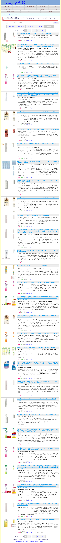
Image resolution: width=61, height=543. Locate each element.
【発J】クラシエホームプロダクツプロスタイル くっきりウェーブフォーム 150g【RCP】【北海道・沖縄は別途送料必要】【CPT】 (38, 448)
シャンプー (6, 6)
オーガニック (30, 11)
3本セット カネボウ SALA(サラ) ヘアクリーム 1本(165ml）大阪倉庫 (36, 347)
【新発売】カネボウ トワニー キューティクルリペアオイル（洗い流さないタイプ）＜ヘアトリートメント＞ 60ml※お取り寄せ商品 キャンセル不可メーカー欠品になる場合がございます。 (38, 231)
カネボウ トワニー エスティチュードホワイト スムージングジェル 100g (35, 63)
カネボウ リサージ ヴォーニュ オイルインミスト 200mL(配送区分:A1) (36, 414)
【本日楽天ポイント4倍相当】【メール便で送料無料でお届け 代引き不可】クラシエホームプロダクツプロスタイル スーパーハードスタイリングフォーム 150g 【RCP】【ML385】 (38, 298)
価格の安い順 (11, 26)
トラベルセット (10, 11)
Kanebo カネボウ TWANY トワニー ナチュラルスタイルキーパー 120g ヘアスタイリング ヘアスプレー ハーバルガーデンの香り (37, 382)
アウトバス (42, 6)
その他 (50, 11)
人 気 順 (39, 26)
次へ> (43, 30)
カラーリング (19, 9)
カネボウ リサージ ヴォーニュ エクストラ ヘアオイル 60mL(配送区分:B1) (36, 399)
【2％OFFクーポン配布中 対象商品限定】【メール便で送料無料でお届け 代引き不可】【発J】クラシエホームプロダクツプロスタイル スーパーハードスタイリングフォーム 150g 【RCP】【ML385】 (38, 430)
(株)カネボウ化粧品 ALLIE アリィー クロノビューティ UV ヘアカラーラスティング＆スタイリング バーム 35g (37, 316)
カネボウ (16, 14)
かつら (42, 9)
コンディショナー (19, 6)
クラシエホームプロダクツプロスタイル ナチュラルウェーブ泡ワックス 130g (37, 333)
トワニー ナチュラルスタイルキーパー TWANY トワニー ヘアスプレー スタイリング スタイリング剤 (37, 504)
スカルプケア (54, 6)
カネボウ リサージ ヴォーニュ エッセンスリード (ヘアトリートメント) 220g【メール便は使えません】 (37, 251)
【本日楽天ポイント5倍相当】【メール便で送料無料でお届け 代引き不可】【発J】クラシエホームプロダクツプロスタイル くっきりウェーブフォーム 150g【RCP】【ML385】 (37, 486)
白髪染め (31, 9)
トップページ (4, 14)
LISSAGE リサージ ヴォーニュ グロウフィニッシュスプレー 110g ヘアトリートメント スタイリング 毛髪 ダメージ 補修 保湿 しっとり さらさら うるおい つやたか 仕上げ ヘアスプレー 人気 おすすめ (38, 94)
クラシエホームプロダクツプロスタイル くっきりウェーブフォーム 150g (36, 282)
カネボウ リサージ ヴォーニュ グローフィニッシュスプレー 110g (34, 33)
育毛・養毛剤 (54, 9)
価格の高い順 (21, 26)
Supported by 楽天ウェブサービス (37, 541)
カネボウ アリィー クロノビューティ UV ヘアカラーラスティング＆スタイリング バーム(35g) (38, 112)
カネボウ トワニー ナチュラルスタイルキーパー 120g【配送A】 (33, 215)
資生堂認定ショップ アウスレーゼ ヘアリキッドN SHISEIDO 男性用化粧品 (36, 519)
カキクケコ (10, 14)
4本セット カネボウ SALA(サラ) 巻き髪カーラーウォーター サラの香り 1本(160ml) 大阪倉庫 (38, 162)
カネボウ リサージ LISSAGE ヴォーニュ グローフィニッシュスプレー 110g (37, 144)
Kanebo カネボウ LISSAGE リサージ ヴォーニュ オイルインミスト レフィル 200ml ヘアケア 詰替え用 (37, 181)
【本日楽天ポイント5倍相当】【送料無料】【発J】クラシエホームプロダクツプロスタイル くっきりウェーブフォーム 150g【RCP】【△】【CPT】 (37, 76)
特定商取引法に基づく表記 (22, 541)
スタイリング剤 (6, 9)
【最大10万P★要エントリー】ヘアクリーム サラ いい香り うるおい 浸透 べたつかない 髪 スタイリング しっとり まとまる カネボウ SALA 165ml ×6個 (37, 45)
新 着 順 (30, 26)
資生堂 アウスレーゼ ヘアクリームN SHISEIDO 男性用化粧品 (33, 266)
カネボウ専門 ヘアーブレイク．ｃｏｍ (15, 3)
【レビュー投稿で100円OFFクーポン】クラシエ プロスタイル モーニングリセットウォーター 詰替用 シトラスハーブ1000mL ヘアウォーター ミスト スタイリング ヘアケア (37, 364)
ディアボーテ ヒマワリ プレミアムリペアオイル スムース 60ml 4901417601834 (38, 129)
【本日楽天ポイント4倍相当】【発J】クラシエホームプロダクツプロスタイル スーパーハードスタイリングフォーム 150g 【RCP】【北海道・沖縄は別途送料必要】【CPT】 (38, 467)
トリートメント (30, 6)
